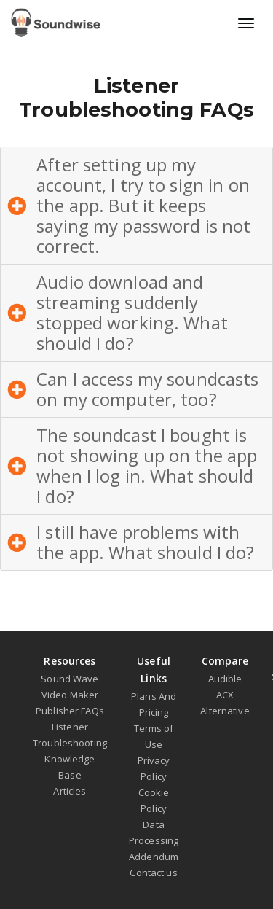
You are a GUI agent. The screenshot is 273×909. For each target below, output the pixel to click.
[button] (136, 205)
